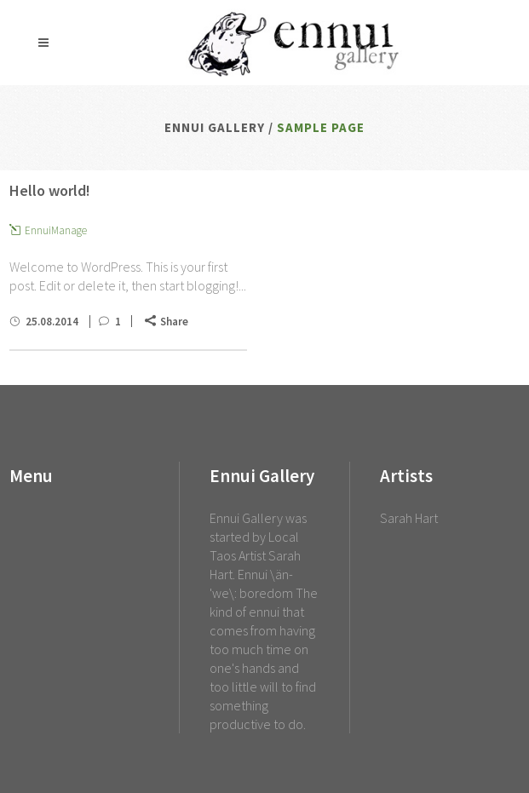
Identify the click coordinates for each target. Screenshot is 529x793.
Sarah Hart (409, 517)
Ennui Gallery (214, 127)
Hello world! (49, 190)
